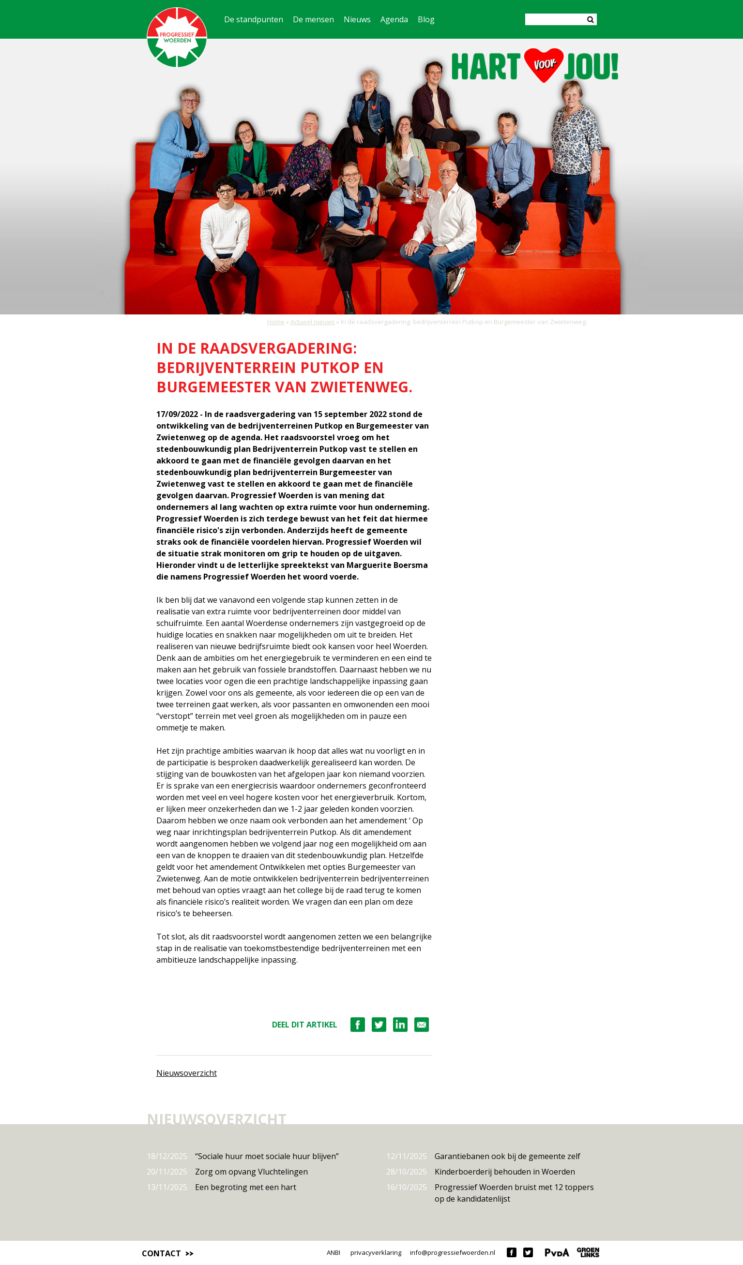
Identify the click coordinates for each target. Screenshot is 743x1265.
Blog (426, 19)
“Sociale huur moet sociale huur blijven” (243, 1156)
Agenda (394, 19)
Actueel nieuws (312, 321)
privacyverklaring (375, 1252)
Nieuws (357, 19)
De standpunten (253, 19)
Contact (161, 1253)
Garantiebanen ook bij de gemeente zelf (483, 1156)
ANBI (333, 1252)
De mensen (313, 19)
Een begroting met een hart (221, 1187)
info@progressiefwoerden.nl (452, 1252)
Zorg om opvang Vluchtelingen (227, 1171)
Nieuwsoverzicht (186, 1073)
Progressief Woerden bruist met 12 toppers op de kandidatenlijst (490, 1192)
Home (276, 321)
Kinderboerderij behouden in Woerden (480, 1171)
